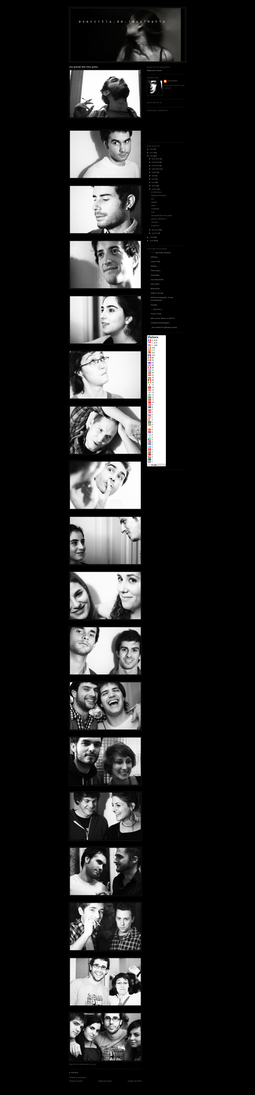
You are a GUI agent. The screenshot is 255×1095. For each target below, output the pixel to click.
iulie (153, 176)
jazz (152, 199)
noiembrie (155, 162)
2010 (151, 156)
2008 (151, 241)
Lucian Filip (155, 261)
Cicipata (154, 305)
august (154, 172)
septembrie (156, 169)
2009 (151, 237)
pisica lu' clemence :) (159, 219)
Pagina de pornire (105, 1081)
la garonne (155, 225)
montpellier (155, 209)
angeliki (154, 202)
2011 (151, 153)
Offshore (154, 257)
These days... (156, 270)
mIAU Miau (155, 284)
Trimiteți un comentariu (77, 1077)
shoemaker (155, 275)
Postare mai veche (135, 1081)
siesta (153, 205)
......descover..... (157, 309)
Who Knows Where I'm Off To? (163, 318)
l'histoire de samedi (158, 195)
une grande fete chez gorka (83, 67)
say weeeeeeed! (157, 279)
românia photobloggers (160, 323)
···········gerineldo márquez (161, 253)
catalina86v (172, 81)
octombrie (155, 165)
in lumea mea (156, 192)
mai (153, 182)
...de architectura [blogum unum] (164, 327)
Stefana (154, 266)
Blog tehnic (155, 289)
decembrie (155, 159)
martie (154, 189)
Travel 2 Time (156, 314)
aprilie (154, 186)
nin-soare (154, 222)
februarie (155, 230)
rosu (152, 212)
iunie (153, 179)
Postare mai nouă (75, 1081)
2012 (151, 149)
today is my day (157, 293)
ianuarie (155, 233)
